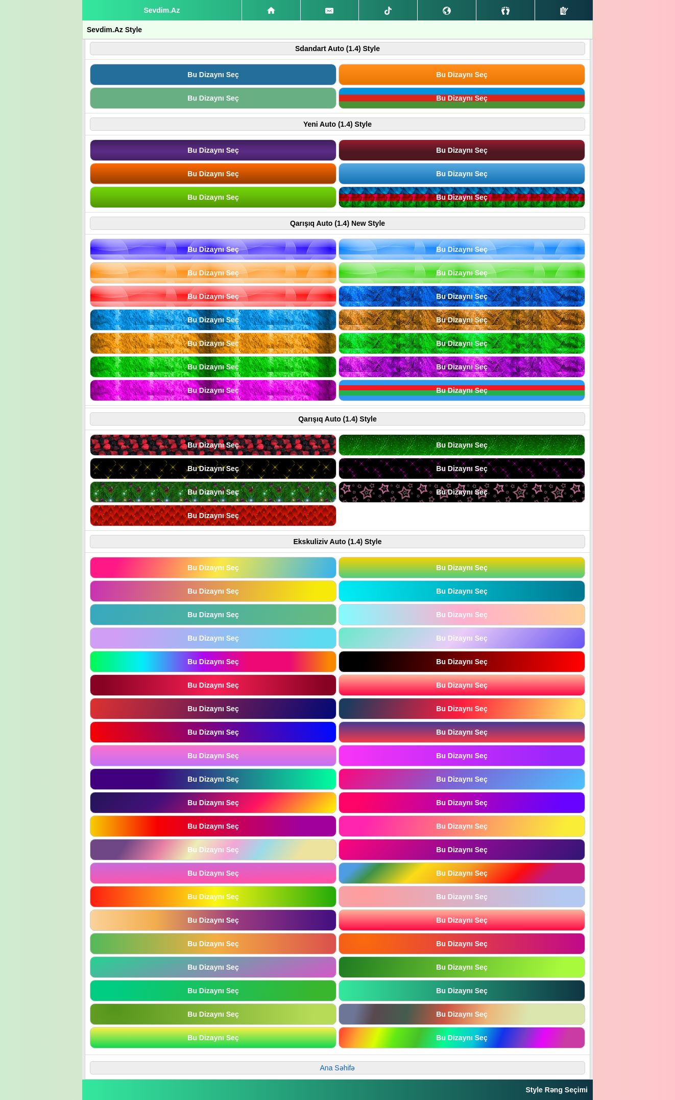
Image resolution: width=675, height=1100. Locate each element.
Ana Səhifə (337, 1068)
